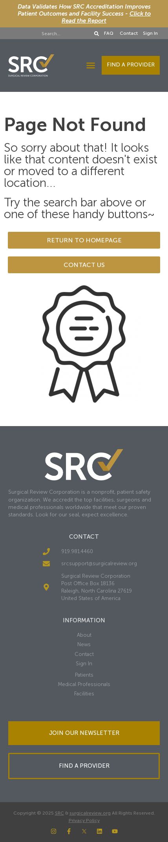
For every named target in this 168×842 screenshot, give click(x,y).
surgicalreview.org (90, 813)
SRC (59, 813)
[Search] (96, 33)
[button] (91, 65)
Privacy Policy (84, 820)
